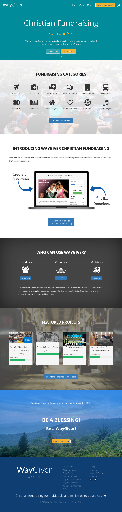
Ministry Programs (106, 89)
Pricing (92, 466)
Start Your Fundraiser (61, 120)
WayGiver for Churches (72, 482)
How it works (68, 466)
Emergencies (34, 89)
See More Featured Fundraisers (61, 376)
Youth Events (88, 104)
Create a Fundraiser (105, 5)
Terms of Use (64, 502)
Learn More (53, 51)
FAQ (64, 489)
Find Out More (25, 278)
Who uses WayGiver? (71, 476)
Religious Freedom (70, 89)
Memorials (34, 104)
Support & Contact (96, 473)
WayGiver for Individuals (72, 479)
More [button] (90, 5)
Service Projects (52, 104)
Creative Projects (106, 104)
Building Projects (88, 89)
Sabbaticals (16, 104)
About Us (93, 476)
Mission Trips (16, 89)
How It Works (78, 5)
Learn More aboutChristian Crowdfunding (61, 222)
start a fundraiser (61, 441)
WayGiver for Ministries (72, 486)
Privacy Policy (77, 502)
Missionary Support (70, 104)
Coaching (93, 470)
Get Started (68, 51)
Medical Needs (52, 89)
